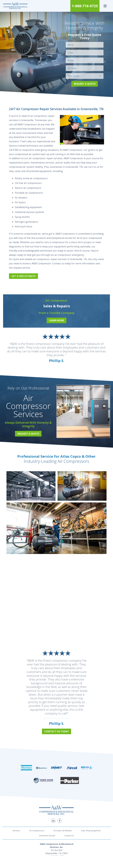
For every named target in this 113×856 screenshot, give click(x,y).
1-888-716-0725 (85, 5)
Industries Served (47, 822)
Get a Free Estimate (23, 276)
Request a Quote (84, 83)
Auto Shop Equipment (90, 817)
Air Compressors (36, 817)
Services (16, 817)
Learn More (56, 320)
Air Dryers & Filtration (63, 817)
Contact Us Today (56, 731)
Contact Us (69, 822)
